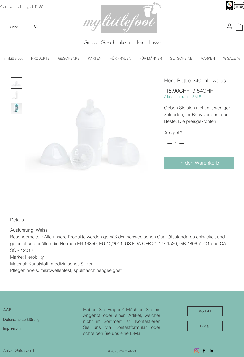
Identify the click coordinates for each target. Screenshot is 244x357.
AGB (7, 309)
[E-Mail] (205, 326)
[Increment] (182, 143)
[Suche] (14, 27)
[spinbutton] (175, 143)
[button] (239, 26)
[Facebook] (204, 350)
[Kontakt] (205, 311)
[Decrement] (169, 143)
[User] (229, 26)
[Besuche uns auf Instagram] (196, 350)
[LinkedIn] (211, 350)
